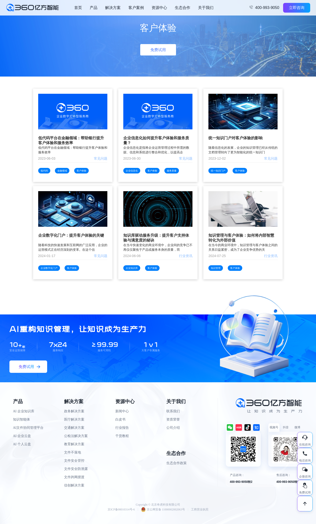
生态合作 (182, 8)
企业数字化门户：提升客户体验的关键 (71, 235)
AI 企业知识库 (23, 411)
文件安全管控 (74, 460)
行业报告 (122, 428)
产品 (93, 8)
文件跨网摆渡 (74, 477)
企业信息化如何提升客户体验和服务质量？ (156, 140)
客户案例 (136, 8)
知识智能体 (21, 419)
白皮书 (120, 419)
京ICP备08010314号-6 (121, 509)
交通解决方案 (74, 428)
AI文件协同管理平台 (28, 428)
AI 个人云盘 (22, 444)
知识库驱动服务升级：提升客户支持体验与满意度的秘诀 (156, 237)
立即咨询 (296, 8)
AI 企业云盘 (22, 436)
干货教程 (122, 436)
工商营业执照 (199, 509)
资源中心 (159, 8)
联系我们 (173, 411)
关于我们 (205, 8)
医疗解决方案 (74, 419)
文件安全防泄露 (76, 469)
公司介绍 (173, 428)
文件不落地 (72, 452)
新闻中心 (122, 411)
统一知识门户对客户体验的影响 (235, 138)
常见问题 (100, 158)
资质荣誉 (173, 419)
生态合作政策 (176, 463)
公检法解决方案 (76, 436)
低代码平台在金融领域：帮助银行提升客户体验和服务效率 (71, 140)
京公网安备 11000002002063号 (163, 509)
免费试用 (158, 50)
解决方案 (113, 8)
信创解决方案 (74, 485)
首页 (78, 8)
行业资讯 (185, 256)
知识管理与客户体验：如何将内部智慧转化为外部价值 (241, 237)
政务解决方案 (74, 411)
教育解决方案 (74, 444)
